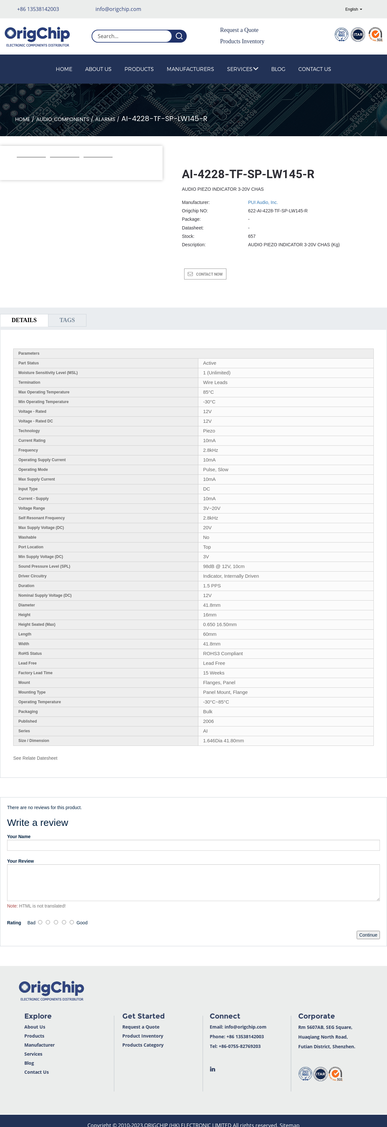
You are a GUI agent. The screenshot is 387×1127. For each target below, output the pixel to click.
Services (242, 69)
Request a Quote (239, 30)
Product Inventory (124, 1036)
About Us (98, 69)
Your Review (20, 861)
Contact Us (314, 69)
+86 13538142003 (38, 9)
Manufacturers (190, 69)
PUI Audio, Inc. (263, 202)
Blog (278, 69)
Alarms (105, 119)
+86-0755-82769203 (222, 1046)
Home (64, 69)
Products (139, 69)
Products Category (124, 1045)
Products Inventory (242, 41)
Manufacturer (20, 1045)
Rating (14, 922)
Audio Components (62, 119)
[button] (20, 166)
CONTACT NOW (209, 274)
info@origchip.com (118, 9)
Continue (368, 935)
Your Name (19, 836)
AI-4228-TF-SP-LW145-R (164, 119)
